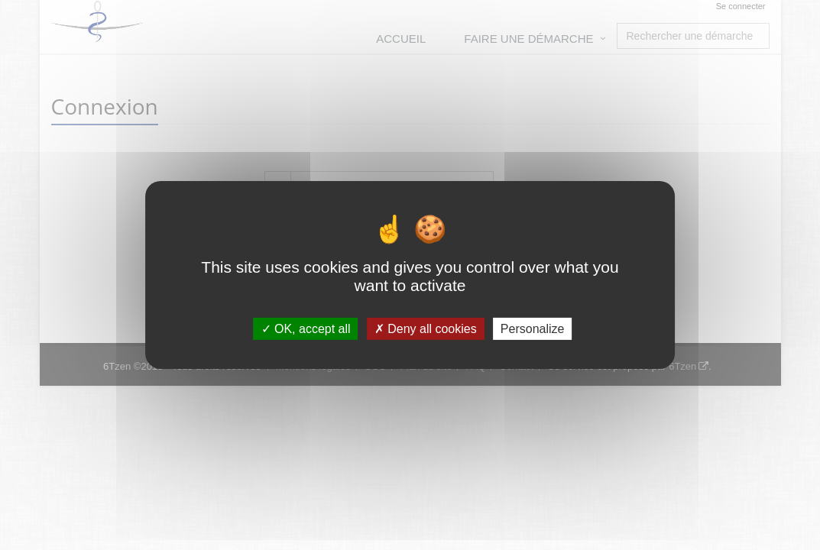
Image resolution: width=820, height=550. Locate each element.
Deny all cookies (425, 328)
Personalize (533, 328)
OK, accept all (306, 328)
